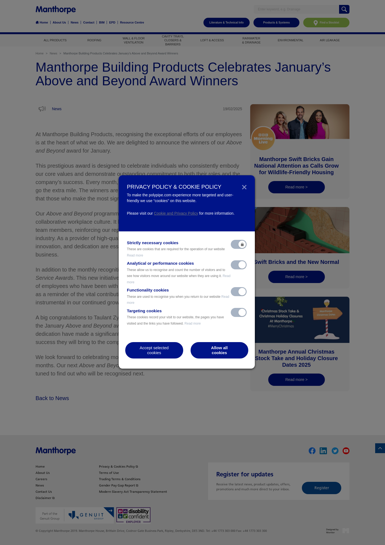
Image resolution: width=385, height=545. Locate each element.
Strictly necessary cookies (176, 248)
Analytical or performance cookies (179, 272)
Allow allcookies (219, 350)
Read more (135, 255)
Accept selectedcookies (154, 350)
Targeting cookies (175, 316)
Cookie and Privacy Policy (176, 213)
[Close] (244, 186)
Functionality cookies (178, 296)
